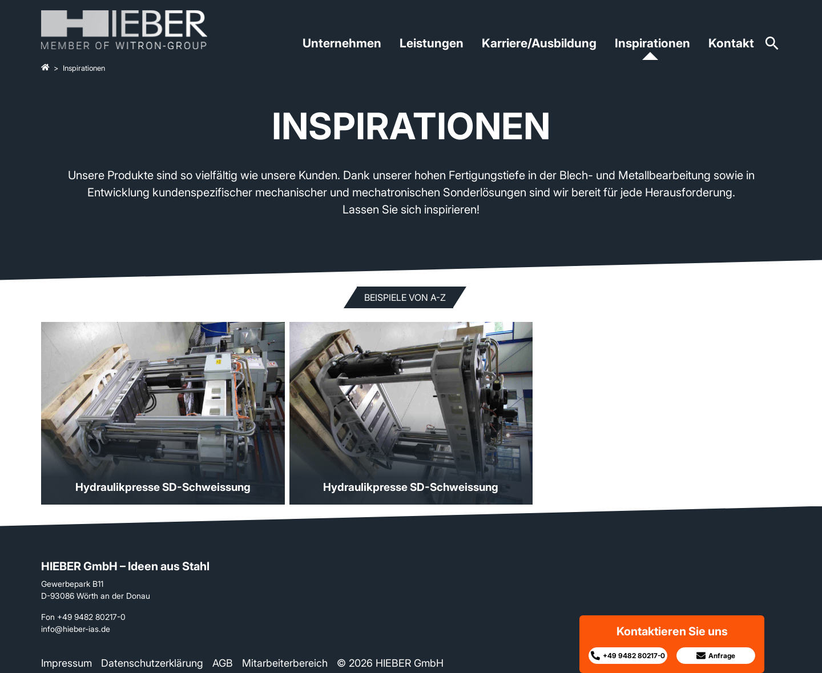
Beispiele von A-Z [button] (405, 297)
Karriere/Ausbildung (539, 43)
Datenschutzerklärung (152, 663)
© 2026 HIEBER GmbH (390, 663)
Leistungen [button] (432, 43)
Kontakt (731, 43)
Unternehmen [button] (342, 43)
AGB (222, 663)
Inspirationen (652, 43)
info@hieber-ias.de (75, 629)
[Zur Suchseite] (772, 47)
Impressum (66, 663)
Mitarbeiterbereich (285, 663)
